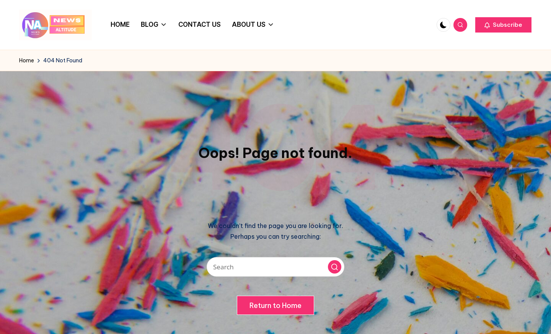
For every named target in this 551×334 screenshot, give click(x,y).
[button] (503, 25)
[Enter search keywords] (275, 267)
